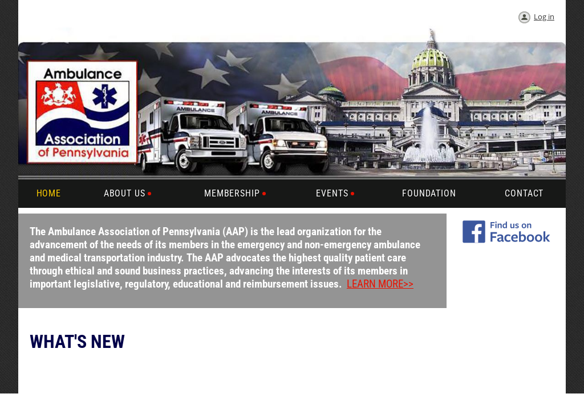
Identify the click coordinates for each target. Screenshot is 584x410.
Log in (544, 16)
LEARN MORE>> (380, 283)
